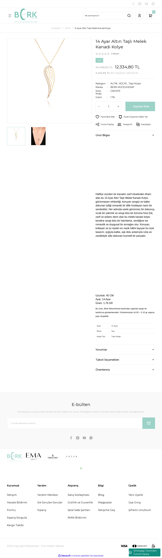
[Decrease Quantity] (99, 106)
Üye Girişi (134, 502)
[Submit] (148, 423)
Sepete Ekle (141, 106)
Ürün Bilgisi (103, 135)
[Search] (108, 15)
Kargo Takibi (15, 525)
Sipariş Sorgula (17, 517)
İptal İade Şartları (79, 510)
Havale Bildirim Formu (17, 506)
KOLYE (123, 83)
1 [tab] (81, 468)
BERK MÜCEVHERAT (122, 87)
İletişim (12, 494)
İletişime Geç (106, 510)
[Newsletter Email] (81, 423)
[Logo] (26, 16)
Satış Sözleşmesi (78, 494)
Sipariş (41, 510)
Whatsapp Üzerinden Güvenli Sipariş (143, 552)
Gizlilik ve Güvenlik (80, 502)
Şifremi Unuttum (139, 510)
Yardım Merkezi (47, 494)
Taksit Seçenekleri (107, 359)
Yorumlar (101, 349)
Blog (101, 494)
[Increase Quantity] (118, 106)
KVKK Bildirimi (77, 517)
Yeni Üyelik (135, 494)
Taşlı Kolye (135, 83)
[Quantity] (108, 106)
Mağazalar (105, 502)
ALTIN (113, 83)
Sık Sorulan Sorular (49, 502)
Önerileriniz (103, 369)
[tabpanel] (14, 456)
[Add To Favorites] (105, 117)
